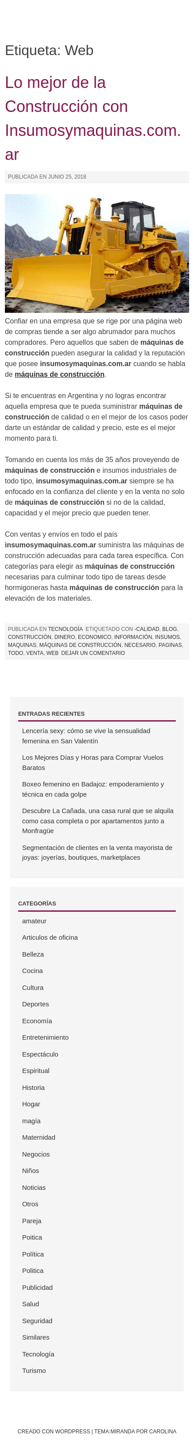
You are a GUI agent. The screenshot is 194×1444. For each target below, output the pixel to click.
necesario (140, 645)
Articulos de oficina (50, 937)
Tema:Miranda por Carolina (135, 1431)
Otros (30, 1204)
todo (15, 653)
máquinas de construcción (80, 645)
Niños (30, 1170)
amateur (34, 921)
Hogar (31, 1104)
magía (31, 1121)
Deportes (35, 1004)
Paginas (170, 645)
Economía (37, 1021)
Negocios (36, 1154)
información (133, 637)
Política (33, 1254)
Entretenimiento (45, 1037)
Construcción (29, 637)
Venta (34, 653)
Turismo (34, 1370)
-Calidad (147, 629)
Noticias (34, 1187)
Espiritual (36, 1070)
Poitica (32, 1237)
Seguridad (37, 1320)
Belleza (33, 954)
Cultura (32, 987)
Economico (94, 637)
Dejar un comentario (93, 653)
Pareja (31, 1221)
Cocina (32, 970)
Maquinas (22, 645)
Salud (30, 1304)
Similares (36, 1337)
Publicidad (37, 1287)
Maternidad (38, 1137)
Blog (169, 629)
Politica (32, 1270)
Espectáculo (40, 1054)
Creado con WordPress (54, 1431)
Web (52, 653)
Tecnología (65, 629)
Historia (33, 1087)
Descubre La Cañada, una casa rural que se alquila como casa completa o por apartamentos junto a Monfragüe (98, 820)
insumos (167, 637)
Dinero (64, 637)
